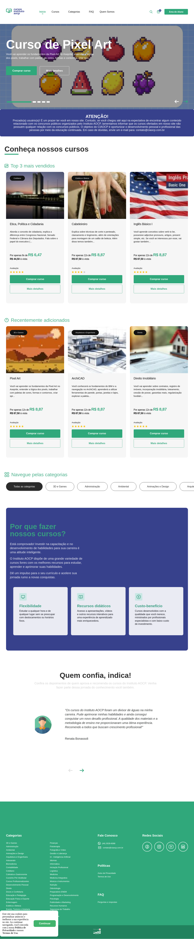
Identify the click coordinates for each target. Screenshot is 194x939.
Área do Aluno (176, 12)
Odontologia (55, 888)
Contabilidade (12, 867)
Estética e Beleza (13, 906)
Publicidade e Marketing (60, 902)
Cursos (55, 12)
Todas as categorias (24, 494)
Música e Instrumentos (59, 881)
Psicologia (54, 899)
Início (42, 12)
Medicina (54, 874)
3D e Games (60, 494)
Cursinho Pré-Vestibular (16, 878)
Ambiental (125, 494)
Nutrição (53, 885)
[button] (186, 101)
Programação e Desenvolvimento (64, 895)
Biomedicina (11, 864)
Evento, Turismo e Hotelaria (18, 909)
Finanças (54, 843)
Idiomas (53, 860)
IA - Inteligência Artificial (60, 857)
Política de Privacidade (14, 929)
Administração (93, 494)
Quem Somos (107, 12)
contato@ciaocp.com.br (113, 848)
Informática (54, 864)
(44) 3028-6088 (108, 843)
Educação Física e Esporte (17, 899)
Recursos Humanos (58, 906)
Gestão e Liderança (58, 853)
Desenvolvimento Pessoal (17, 885)
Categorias (74, 12)
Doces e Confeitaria (14, 892)
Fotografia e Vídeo (58, 850)
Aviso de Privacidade (107, 873)
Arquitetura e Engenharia (17, 857)
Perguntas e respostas (107, 902)
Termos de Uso (104, 877)
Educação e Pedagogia (16, 895)
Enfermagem (11, 902)
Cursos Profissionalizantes (17, 881)
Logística (54, 871)
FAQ (91, 12)
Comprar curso (21, 70)
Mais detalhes (55, 70)
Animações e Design (160, 494)
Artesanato (10, 860)
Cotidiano (10, 871)
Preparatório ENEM (58, 892)
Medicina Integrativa (58, 878)
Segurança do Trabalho (60, 909)
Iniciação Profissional (59, 867)
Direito (9, 888)
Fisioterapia (55, 846)
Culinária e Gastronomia (16, 874)
